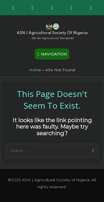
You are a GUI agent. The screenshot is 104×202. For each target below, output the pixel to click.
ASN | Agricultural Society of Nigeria (52, 33)
